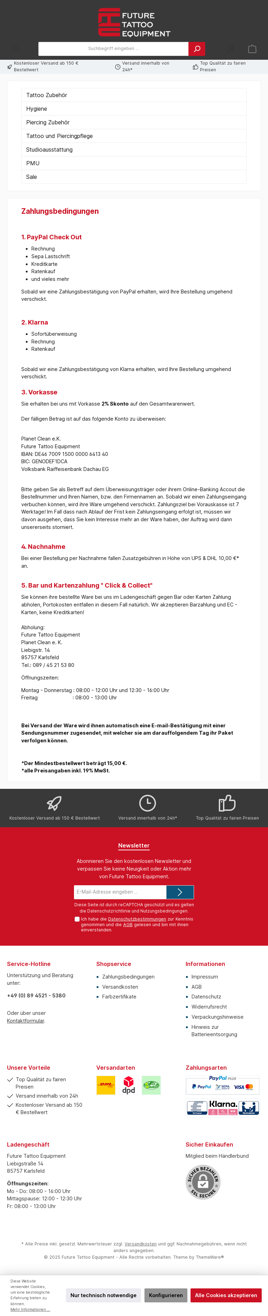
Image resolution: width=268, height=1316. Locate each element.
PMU (32, 163)
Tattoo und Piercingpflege (59, 135)
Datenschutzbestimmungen (137, 919)
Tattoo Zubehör (46, 95)
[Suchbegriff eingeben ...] (113, 49)
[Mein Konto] (231, 49)
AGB (128, 924)
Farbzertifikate (119, 996)
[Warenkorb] (252, 49)
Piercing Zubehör (47, 122)
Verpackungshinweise (218, 1017)
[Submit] (180, 892)
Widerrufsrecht (209, 1007)
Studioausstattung (49, 149)
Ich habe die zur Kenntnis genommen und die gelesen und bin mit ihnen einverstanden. (137, 924)
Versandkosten (120, 987)
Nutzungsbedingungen (163, 911)
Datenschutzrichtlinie (109, 911)
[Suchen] (196, 49)
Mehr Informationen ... (30, 1309)
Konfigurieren (166, 1295)
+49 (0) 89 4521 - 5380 (36, 995)
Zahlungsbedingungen (128, 977)
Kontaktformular (25, 1021)
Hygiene (36, 108)
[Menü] (15, 49)
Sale (31, 176)
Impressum (205, 977)
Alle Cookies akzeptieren (226, 1295)
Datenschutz (206, 996)
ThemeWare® (210, 1257)
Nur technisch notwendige (103, 1295)
